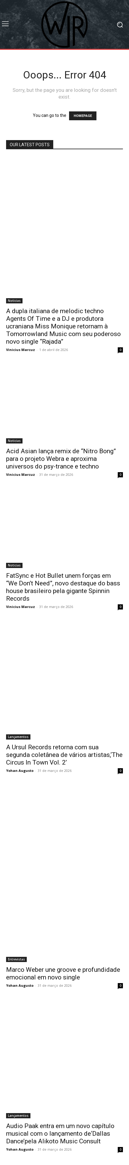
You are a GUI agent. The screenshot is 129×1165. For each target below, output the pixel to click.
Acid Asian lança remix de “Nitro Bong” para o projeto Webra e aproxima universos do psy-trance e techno (61, 458)
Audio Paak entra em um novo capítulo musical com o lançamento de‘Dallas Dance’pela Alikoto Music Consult (60, 1133)
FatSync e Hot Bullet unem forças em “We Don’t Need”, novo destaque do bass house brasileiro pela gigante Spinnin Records (63, 587)
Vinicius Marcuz (20, 349)
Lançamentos (18, 737)
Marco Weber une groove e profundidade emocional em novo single (63, 973)
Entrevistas (16, 959)
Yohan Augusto (19, 770)
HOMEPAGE (83, 116)
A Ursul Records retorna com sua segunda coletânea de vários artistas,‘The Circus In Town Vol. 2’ (64, 755)
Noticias (14, 300)
